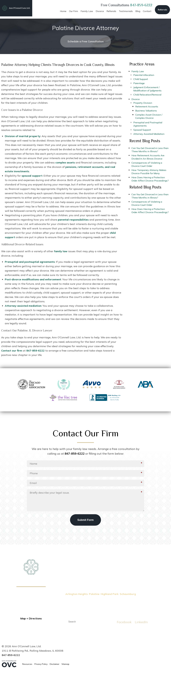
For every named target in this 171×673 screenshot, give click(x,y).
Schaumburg (128, 594)
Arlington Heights (76, 594)
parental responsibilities (73, 219)
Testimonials (126, 11)
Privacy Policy (40, 664)
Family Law (87, 11)
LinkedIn (141, 622)
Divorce (100, 11)
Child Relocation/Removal (147, 94)
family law (60, 251)
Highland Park (110, 594)
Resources (27, 664)
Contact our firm (11, 350)
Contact (147, 11)
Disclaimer (54, 664)
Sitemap (65, 664)
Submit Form (85, 519)
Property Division (142, 102)
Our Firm (73, 11)
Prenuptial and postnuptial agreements (30, 261)
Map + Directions (31, 618)
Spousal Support (142, 129)
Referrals (162, 9)
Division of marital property (22, 136)
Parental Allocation (143, 75)
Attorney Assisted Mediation (148, 133)
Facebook (124, 622)
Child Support (140, 79)
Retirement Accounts (146, 106)
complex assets (65, 162)
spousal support (32, 175)
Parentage (139, 83)
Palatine (94, 594)
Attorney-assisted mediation (23, 305)
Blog (137, 11)
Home (63, 11)
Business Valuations (146, 110)
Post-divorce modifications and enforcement (33, 279)
